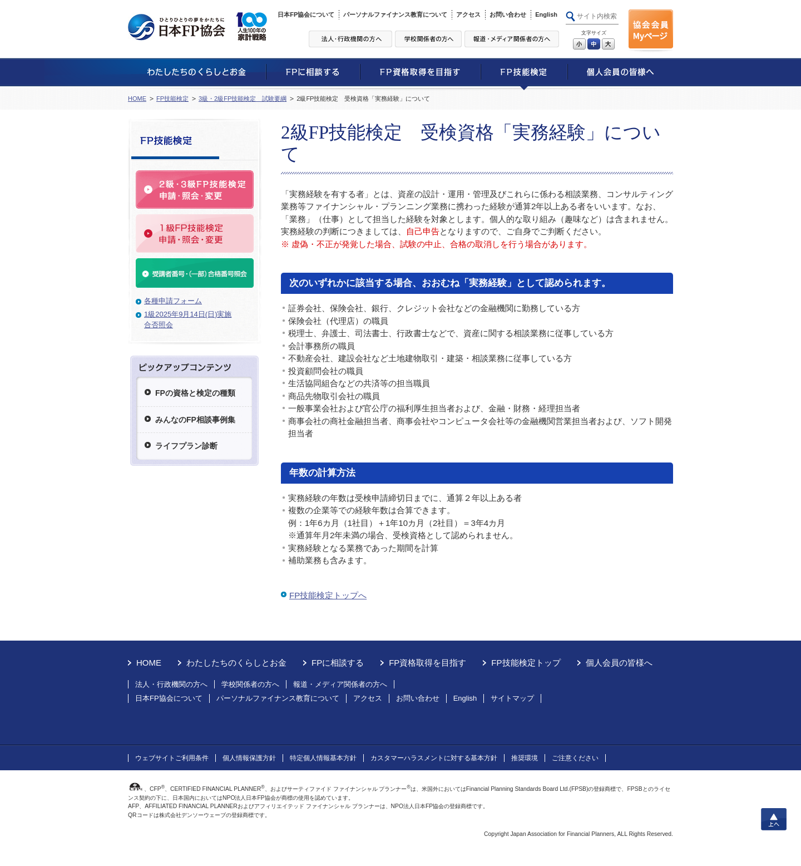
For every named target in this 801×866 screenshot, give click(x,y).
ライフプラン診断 (186, 445)
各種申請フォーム (173, 301)
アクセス (468, 14)
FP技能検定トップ (525, 662)
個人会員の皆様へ (619, 662)
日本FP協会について (306, 14)
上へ (773, 819)
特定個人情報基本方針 (323, 758)
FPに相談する (338, 662)
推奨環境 (524, 758)
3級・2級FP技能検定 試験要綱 (242, 98)
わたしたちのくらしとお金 (236, 662)
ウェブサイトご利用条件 (172, 758)
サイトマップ (512, 698)
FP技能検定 (172, 98)
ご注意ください (575, 758)
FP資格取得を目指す (427, 662)
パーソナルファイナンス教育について (395, 14)
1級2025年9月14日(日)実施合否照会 (188, 319)
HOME (137, 98)
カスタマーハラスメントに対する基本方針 (433, 758)
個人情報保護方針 (249, 758)
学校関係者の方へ (250, 684)
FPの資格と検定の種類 (195, 392)
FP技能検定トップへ (328, 595)
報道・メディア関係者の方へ (340, 684)
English (546, 14)
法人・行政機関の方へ (171, 684)
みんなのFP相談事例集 (195, 419)
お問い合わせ (508, 14)
